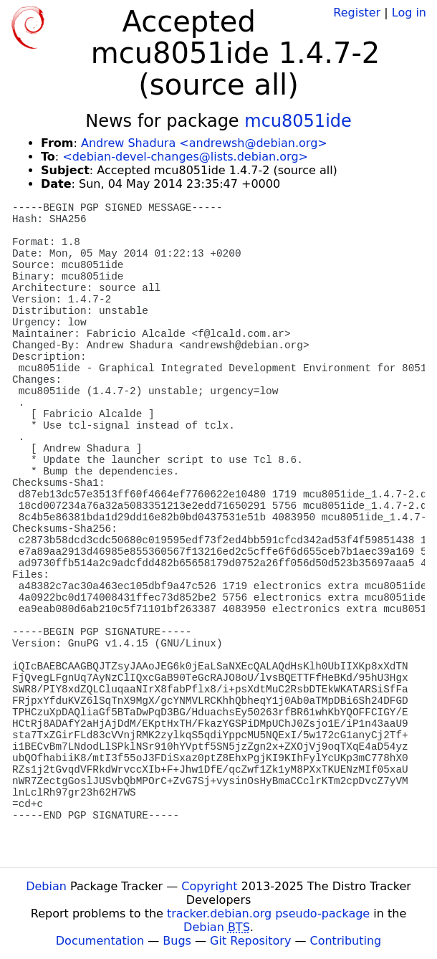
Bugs (177, 941)
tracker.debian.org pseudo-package (268, 913)
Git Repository (250, 941)
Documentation (100, 941)
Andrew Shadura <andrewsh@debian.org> (204, 143)
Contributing (346, 941)
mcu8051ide (298, 121)
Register (356, 12)
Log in (409, 12)
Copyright (209, 886)
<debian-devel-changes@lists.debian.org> (185, 156)
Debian (46, 886)
